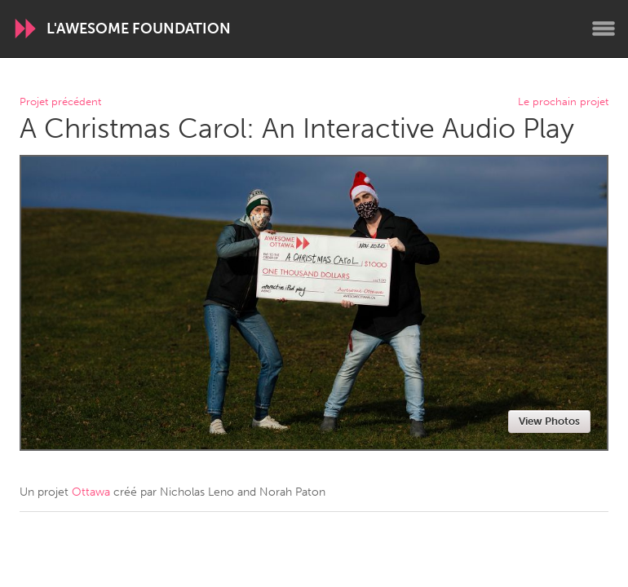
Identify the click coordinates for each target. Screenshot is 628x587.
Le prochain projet (563, 102)
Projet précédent (60, 102)
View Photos (549, 421)
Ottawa (91, 492)
